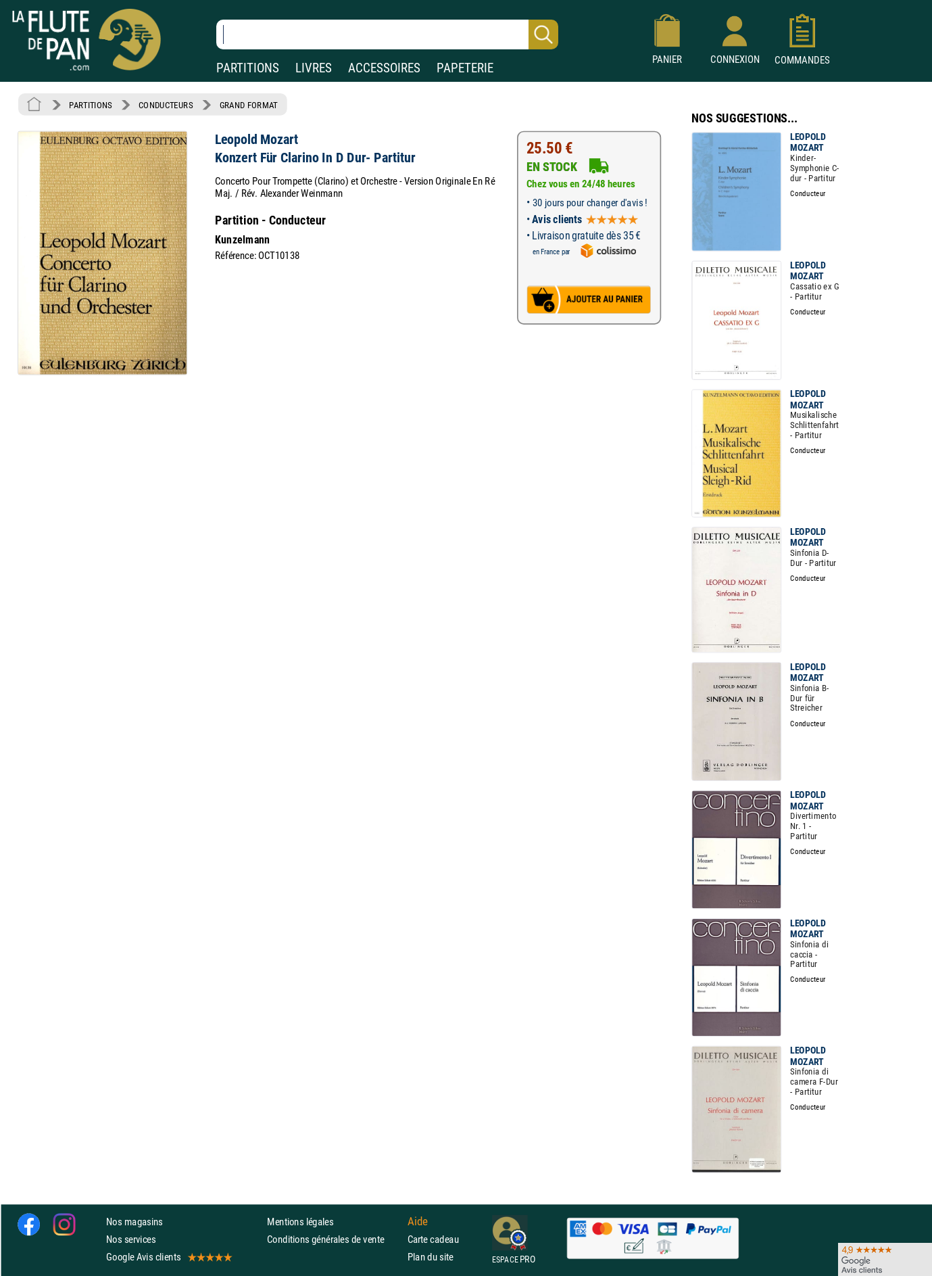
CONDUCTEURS (166, 104)
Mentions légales (300, 1221)
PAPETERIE (465, 68)
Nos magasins (134, 1221)
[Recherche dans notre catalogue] (387, 34)
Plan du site (430, 1256)
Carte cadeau (433, 1239)
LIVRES (313, 68)
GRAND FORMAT (249, 104)
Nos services (130, 1239)
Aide (418, 1221)
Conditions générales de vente (334, 1239)
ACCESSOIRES (384, 68)
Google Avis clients (168, 1256)
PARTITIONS (247, 68)
